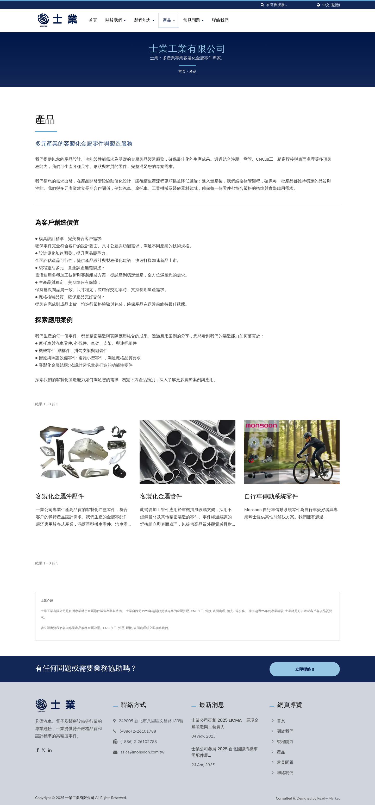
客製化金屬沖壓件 (61, 496)
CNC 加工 (110, 628)
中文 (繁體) (331, 5)
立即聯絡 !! (304, 668)
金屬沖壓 (94, 628)
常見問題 (193, 20)
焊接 (129, 628)
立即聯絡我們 (158, 628)
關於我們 (115, 20)
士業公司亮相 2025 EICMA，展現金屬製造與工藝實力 (225, 722)
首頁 (93, 20)
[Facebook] (37, 749)
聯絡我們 (220, 20)
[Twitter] (43, 749)
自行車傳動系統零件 (272, 496)
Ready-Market (328, 797)
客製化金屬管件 (162, 496)
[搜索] (262, 4)
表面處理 (140, 628)
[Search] (289, 4)
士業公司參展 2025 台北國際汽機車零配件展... (224, 751)
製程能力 (144, 20)
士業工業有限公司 (79, 796)
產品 (169, 20)
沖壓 (121, 628)
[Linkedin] (50, 749)
